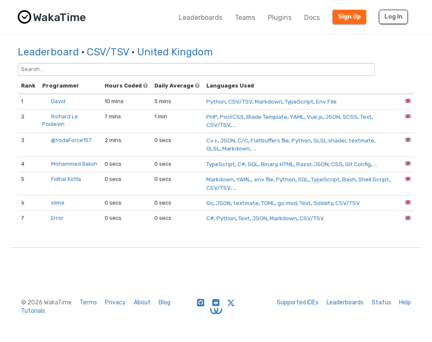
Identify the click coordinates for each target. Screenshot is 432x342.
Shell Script (373, 179)
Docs (312, 18)
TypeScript (299, 101)
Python (216, 101)
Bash (349, 179)
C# (241, 164)
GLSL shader (329, 140)
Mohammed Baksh (74, 164)
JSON (332, 116)
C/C (243, 140)
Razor (303, 164)
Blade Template (266, 116)
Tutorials (33, 311)
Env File (326, 101)
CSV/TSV (108, 52)
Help (405, 302)
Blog (164, 302)
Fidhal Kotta (66, 179)
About (142, 302)
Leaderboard (48, 52)
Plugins (280, 18)
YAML (297, 116)
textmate (361, 140)
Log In (393, 16)
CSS (337, 164)
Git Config (358, 164)
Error (57, 218)
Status (381, 302)
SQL (253, 164)
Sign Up (349, 16)
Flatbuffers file (270, 140)
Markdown (268, 101)
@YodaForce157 (71, 140)
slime (58, 203)
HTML (287, 164)
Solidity (323, 203)
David (58, 101)
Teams (245, 18)
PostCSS (232, 116)
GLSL (213, 148)
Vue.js (315, 116)
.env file (263, 179)
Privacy (115, 302)
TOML (268, 203)
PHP (211, 116)
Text (366, 116)
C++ (212, 140)
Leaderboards (200, 18)
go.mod (287, 203)
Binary (269, 164)
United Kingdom (175, 52)
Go (209, 203)
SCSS (350, 116)
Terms (88, 302)
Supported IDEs (298, 302)
